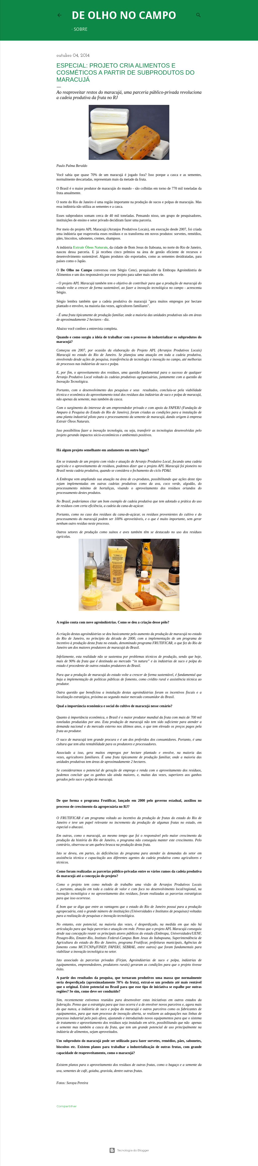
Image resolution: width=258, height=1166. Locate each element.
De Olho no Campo (124, 15)
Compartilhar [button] (66, 1106)
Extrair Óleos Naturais (90, 247)
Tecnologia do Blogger (129, 1150)
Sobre (80, 29)
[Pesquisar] (199, 14)
